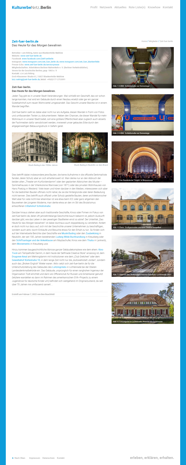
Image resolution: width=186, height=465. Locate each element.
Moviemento (23, 243)
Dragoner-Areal (19, 256)
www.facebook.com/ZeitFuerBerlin (37, 58)
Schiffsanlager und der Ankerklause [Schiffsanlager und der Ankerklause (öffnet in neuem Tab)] (34, 240)
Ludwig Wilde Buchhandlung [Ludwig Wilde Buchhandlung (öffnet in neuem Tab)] (70, 236)
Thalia (90, 240)
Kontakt (168, 7)
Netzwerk (106, 7)
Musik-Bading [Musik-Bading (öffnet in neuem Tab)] (69, 233)
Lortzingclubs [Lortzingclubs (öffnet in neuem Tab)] (59, 267)
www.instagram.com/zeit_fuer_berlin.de (40, 61)
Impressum (34, 457)
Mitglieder (153, 41)
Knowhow (154, 7)
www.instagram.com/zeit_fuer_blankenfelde (79, 61)
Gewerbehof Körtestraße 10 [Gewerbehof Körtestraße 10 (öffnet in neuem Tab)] (26, 260)
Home (144, 41)
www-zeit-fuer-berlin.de (31, 55)
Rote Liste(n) (137, 7)
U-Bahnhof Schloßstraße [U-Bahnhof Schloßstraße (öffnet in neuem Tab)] (37, 206)
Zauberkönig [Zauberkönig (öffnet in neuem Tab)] (92, 233)
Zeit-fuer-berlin (166, 41)
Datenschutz (48, 457)
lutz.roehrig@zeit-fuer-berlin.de (26, 79)
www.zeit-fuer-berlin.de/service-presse (42, 64)
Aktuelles (120, 7)
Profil (93, 7)
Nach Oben (20, 457)
